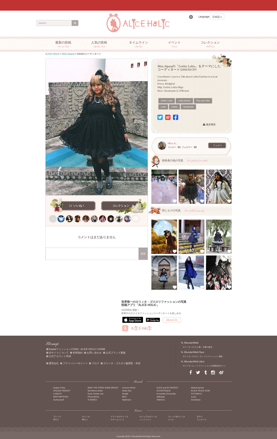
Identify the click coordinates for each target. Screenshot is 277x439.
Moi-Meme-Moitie (95, 391)
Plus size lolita (203, 100)
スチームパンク (117, 419)
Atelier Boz (127, 391)
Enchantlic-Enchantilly (166, 394)
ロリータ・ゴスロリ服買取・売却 (121, 363)
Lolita (163, 107)
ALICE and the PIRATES (167, 388)
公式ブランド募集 (116, 352)
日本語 (217, 16)
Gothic (174, 107)
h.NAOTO (57, 394)
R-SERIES (92, 400)
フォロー (217, 145)
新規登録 (217, 24)
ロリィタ (86, 416)
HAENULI (161, 400)
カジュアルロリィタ (148, 416)
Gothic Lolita (167, 100)
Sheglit (125, 394)
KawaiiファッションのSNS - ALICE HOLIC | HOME (77, 349)
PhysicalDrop (93, 397)
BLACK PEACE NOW (200, 391)
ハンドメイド (145, 419)
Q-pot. (194, 397)
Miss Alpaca (68, 54)
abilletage (161, 397)
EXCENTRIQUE (164, 391)
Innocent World (128, 388)
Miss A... (172, 143)
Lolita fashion (184, 100)
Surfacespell (58, 400)
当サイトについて (59, 352)
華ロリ (85, 419)
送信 (143, 253)
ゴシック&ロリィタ (176, 416)
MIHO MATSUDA (60, 397)
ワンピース (202, 419)
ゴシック (57, 416)
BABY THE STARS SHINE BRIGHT (103, 388)
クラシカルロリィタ (119, 416)
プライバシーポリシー (75, 363)
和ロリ (56, 419)
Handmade (188, 107)
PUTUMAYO (196, 394)
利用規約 (78, 352)
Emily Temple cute (96, 394)
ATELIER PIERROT (61, 391)
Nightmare (126, 400)
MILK (124, 397)
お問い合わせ (94, 352)
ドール (171, 419)
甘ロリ (200, 416)
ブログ (95, 363)
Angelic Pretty (59, 388)
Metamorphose (197, 388)
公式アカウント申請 (60, 356)
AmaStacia (196, 400)
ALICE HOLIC (52, 54)
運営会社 (54, 363)
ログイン (197, 24)
